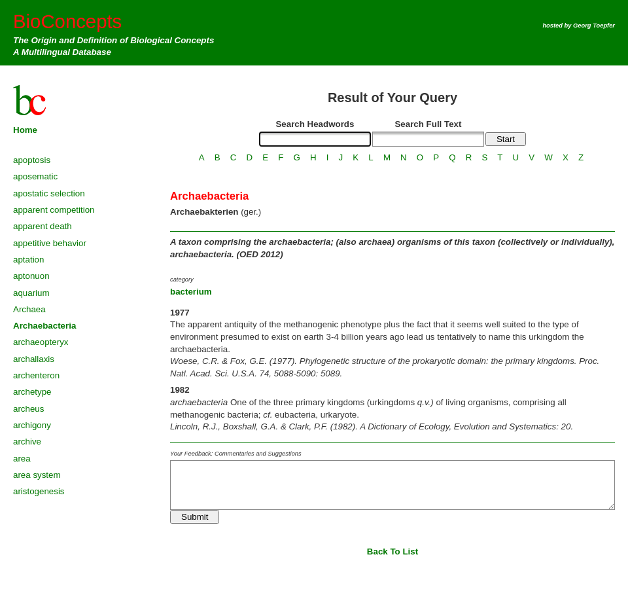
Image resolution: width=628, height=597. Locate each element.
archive (27, 441)
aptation (28, 259)
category (182, 279)
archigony (32, 425)
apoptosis (31, 160)
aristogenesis (39, 491)
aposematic (35, 176)
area (22, 458)
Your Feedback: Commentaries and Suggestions (236, 453)
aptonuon (31, 276)
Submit (194, 517)
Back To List (392, 551)
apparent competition (53, 210)
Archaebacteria (44, 326)
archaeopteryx (40, 342)
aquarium (31, 293)
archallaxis (33, 359)
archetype (32, 392)
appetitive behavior (49, 243)
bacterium (191, 292)
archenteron (36, 375)
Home (25, 130)
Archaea (29, 309)
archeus (28, 409)
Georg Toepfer (594, 25)
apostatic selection (49, 193)
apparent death (42, 226)
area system (37, 475)
